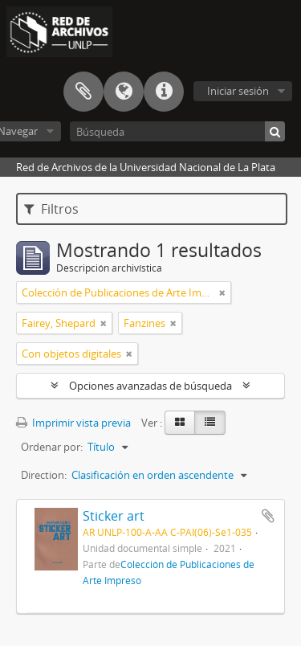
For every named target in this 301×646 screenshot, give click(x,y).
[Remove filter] (222, 292)
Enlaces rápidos (164, 92)
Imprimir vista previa (73, 422)
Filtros (51, 209)
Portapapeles (83, 92)
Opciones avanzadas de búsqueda (150, 385)
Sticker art (113, 516)
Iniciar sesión (238, 91)
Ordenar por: (52, 447)
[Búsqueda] (177, 131)
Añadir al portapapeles (268, 516)
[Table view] (210, 423)
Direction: (44, 475)
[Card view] (180, 423)
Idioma (124, 92)
